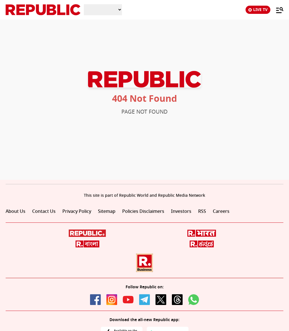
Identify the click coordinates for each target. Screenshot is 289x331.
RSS (202, 211)
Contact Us (44, 211)
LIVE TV (258, 10)
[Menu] (276, 10)
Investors (181, 211)
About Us (15, 211)
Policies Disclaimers (143, 211)
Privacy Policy (76, 211)
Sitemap (106, 211)
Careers (221, 211)
